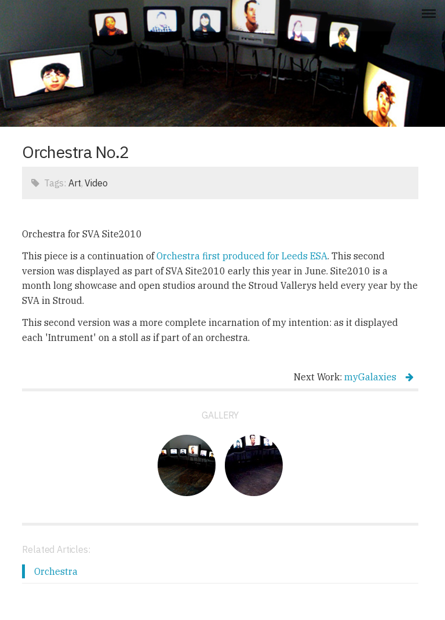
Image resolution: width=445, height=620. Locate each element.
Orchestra (56, 571)
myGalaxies (379, 377)
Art (74, 183)
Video (96, 183)
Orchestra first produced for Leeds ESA (241, 256)
